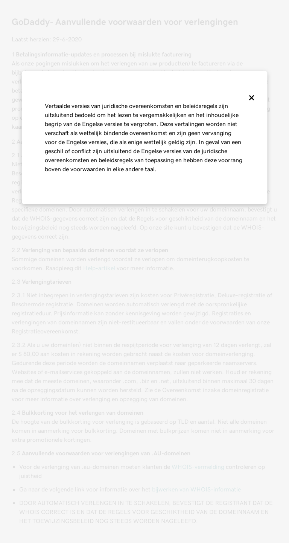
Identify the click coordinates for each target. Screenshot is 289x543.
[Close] (251, 97)
